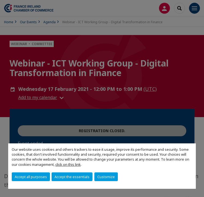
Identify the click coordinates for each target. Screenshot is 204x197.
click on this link (68, 164)
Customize (106, 176)
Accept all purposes (31, 176)
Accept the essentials (72, 176)
